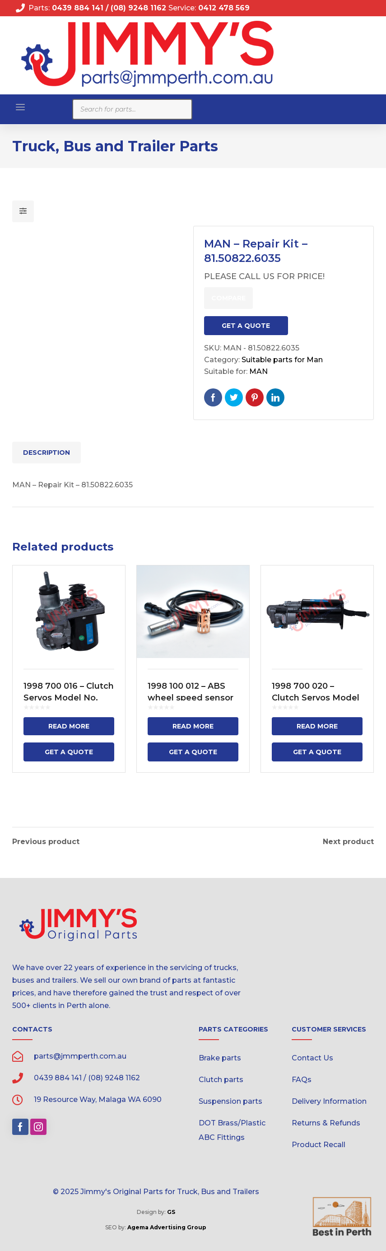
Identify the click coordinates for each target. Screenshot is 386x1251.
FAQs (302, 1078)
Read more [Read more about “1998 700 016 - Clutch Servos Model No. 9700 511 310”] (68, 726)
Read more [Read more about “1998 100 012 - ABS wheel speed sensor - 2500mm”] (193, 726)
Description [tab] (46, 452)
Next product (348, 840)
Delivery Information (329, 1100)
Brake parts (220, 1056)
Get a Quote (246, 326)
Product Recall (318, 1143)
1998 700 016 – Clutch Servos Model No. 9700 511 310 (68, 697)
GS (171, 1210)
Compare (228, 298)
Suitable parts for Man (282, 359)
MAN (258, 371)
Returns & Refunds (326, 1121)
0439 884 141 (76, 8)
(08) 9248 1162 (139, 8)
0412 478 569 (224, 8)
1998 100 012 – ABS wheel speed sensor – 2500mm (190, 697)
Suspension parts (230, 1100)
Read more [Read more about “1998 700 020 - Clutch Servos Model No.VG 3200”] (317, 726)
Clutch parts (221, 1078)
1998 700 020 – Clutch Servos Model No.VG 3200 (315, 697)
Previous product (45, 840)
